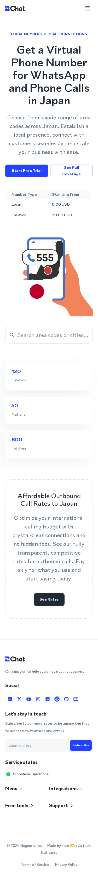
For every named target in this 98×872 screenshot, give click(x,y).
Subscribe (81, 745)
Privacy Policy (66, 864)
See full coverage (71, 171)
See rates (49, 599)
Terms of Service (35, 864)
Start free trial (26, 171)
